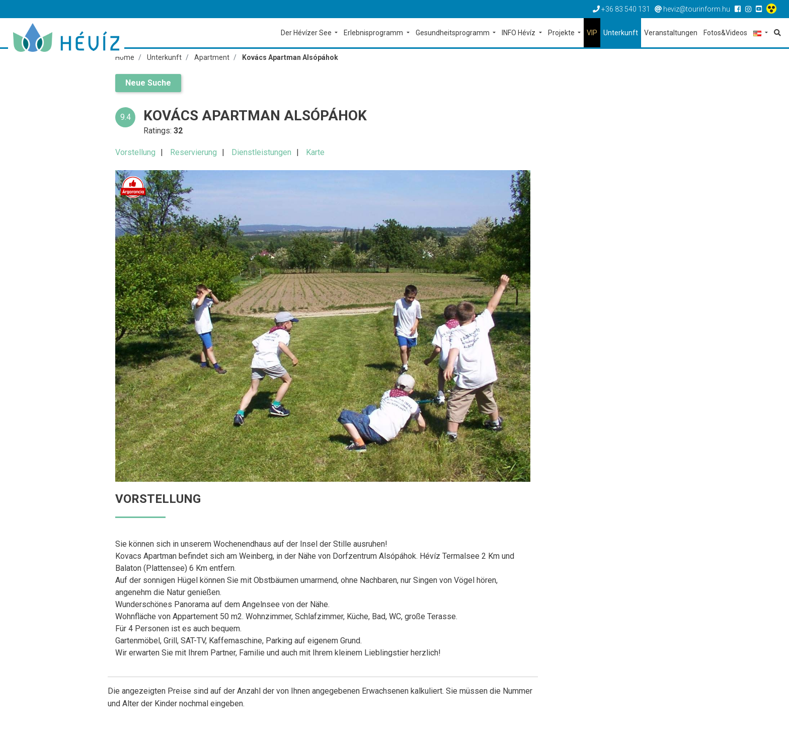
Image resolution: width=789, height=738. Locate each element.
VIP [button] (592, 33)
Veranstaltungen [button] (670, 33)
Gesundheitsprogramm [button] (453, 33)
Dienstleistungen (261, 152)
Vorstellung (135, 152)
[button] (760, 33)
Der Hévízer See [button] (307, 33)
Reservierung (193, 152)
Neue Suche (148, 83)
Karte (315, 152)
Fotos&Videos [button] (725, 33)
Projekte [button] (562, 33)
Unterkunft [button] (620, 33)
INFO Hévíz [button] (519, 33)
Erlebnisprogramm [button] (374, 33)
